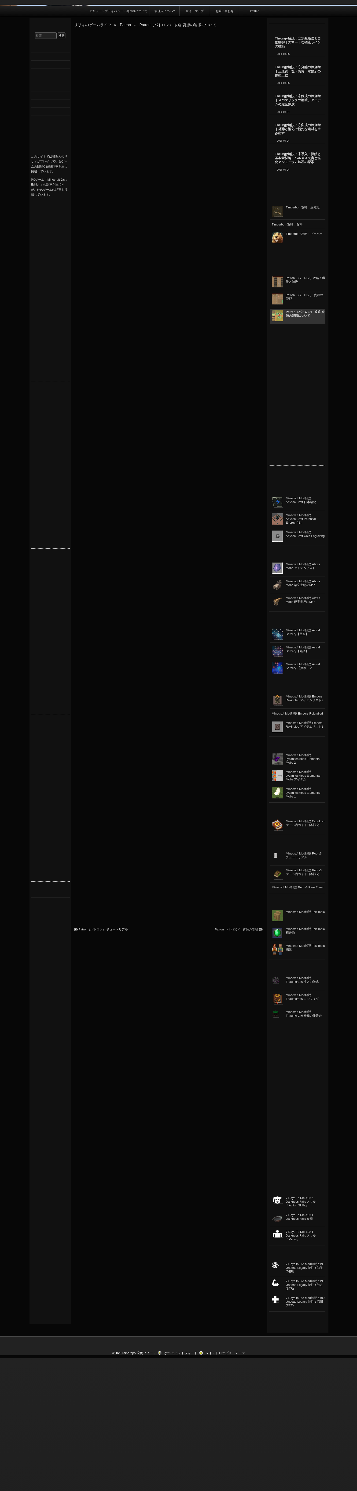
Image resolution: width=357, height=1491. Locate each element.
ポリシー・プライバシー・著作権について (118, 144)
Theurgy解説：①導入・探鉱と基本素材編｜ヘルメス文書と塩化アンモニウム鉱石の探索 (298, 291)
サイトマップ (195, 144)
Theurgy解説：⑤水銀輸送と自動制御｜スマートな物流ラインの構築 (298, 175)
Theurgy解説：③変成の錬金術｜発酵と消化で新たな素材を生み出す (298, 262)
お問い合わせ (224, 144)
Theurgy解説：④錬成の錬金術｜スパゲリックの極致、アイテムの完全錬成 (298, 233)
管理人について (165, 144)
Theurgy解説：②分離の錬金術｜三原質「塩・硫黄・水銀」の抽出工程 (298, 204)
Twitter (254, 144)
